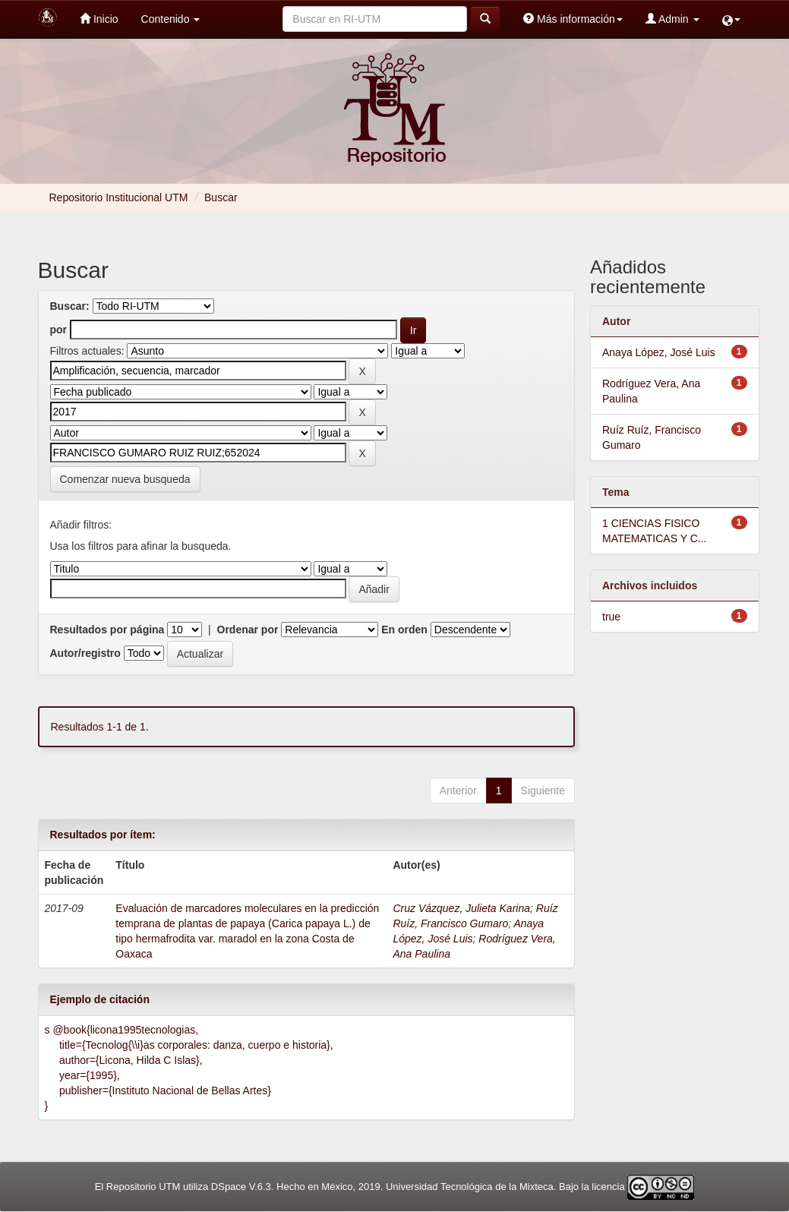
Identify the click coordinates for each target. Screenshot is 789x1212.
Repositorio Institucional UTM (118, 197)
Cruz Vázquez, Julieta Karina (461, 908)
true (611, 617)
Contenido (170, 19)
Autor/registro (85, 653)
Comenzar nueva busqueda (125, 479)
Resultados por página (107, 629)
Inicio (99, 18)
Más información (573, 18)
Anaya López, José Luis (658, 352)
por (59, 330)
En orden (404, 629)
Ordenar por (248, 629)
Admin (672, 18)
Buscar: (70, 306)
